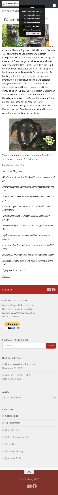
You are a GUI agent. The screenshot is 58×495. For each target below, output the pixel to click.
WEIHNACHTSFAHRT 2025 (18, 375)
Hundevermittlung (14, 451)
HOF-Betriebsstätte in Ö (17, 437)
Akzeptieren (33, 33)
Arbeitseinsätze (12, 423)
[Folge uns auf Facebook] (54, 289)
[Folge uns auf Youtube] (49, 289)
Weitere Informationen (32, 30)
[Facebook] (44, 289)
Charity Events (12, 430)
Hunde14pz (10, 444)
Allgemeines (11, 415)
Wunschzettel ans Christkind (20, 364)
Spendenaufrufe (13, 458)
